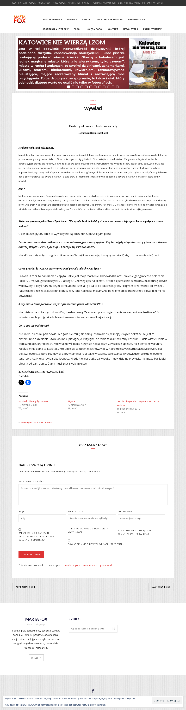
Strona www (125, 512)
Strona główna (52, 19)
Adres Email (75, 512)
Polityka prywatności (104, 3)
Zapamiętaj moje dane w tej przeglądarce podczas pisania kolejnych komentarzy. (36, 537)
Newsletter (74, 3)
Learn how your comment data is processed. (87, 565)
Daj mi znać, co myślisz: (32, 482)
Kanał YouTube (152, 29)
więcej (34, 658)
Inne (93, 100)
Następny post (161, 587)
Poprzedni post (25, 587)
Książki (32, 3)
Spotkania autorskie (153, 3)
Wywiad (72, 401)
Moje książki (59, 3)
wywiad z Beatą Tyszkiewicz (34, 401)
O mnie (85, 3)
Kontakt (22, 3)
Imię (21, 512)
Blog (14, 3)
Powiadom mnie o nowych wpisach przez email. (96, 544)
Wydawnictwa (136, 19)
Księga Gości (44, 3)
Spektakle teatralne (129, 3)
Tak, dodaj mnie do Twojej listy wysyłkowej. (88, 531)
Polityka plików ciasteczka (94, 704)
